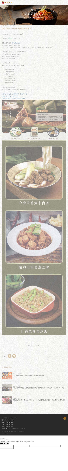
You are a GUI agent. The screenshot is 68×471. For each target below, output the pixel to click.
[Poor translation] (6, 443)
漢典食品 (7, 2)
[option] (34, 15)
